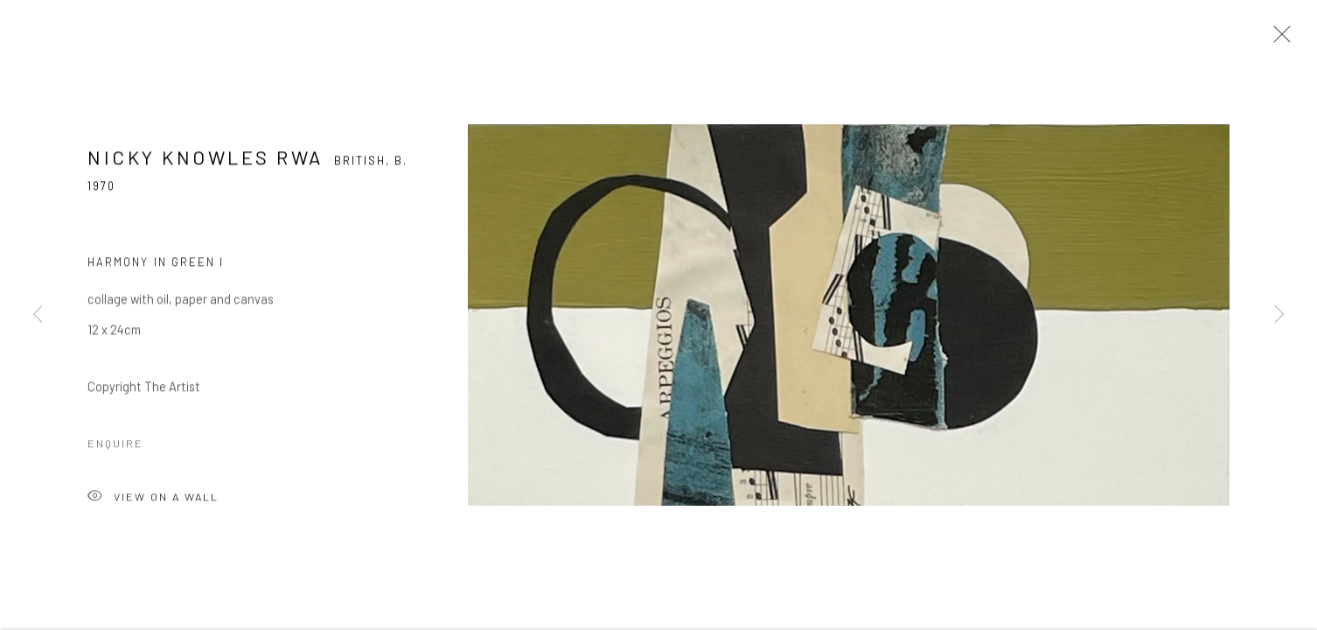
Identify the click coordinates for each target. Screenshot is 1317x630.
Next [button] (1279, 315)
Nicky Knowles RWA (205, 159)
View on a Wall (153, 500)
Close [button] (1278, 39)
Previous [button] (37, 315)
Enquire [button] (115, 445)
